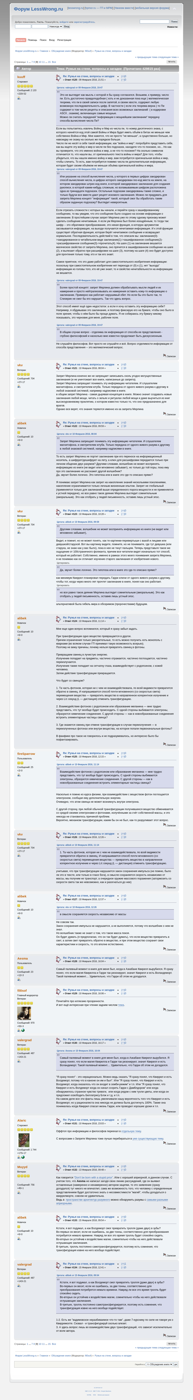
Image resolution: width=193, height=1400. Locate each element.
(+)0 (123, 76)
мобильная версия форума (152, 8)
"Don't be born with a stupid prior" (93, 1177)
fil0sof (88, 51)
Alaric (21, 1120)
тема (121, 1005)
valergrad (24, 1040)
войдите (64, 22)
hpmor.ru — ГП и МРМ (98, 8)
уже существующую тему (148, 1138)
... (30, 62)
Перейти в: (140, 1364)
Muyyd (22, 1167)
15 (49, 62)
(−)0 (123, 79)
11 (43, 62)
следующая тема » (168, 57)
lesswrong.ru (75, 8)
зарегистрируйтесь (84, 22)
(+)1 (123, 1263)
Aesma (22, 958)
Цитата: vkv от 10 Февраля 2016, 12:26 (77, 907)
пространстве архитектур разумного (88, 1199)
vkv (20, 365)
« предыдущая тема (146, 57)
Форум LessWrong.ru (38, 9)
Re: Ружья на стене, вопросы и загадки (88, 76)
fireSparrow (26, 754)
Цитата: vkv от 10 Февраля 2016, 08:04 (77, 434)
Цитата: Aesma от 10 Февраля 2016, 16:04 (78, 1051)
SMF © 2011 (96, 1391)
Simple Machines (106, 1391)
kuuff (21, 77)
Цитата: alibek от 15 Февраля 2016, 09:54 (78, 1275)
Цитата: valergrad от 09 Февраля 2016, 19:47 (80, 87)
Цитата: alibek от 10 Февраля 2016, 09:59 (78, 522)
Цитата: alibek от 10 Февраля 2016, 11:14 (78, 764)
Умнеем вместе (123, 8)
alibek (21, 423)
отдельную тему (131, 1131)
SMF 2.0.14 (88, 1391)
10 (40, 62)
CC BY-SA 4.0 (98, 1387)
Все (54, 62)
